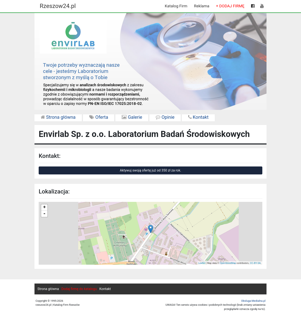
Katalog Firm (176, 6)
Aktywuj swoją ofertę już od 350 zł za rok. (150, 170)
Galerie (132, 117)
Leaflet (201, 263)
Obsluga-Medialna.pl (253, 300)
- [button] (44, 214)
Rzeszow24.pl (58, 6)
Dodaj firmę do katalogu (79, 289)
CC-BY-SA (255, 263)
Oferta (98, 117)
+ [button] (44, 207)
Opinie (165, 117)
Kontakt (198, 117)
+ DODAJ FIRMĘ (230, 6)
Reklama (201, 6)
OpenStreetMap (228, 263)
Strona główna (58, 117)
